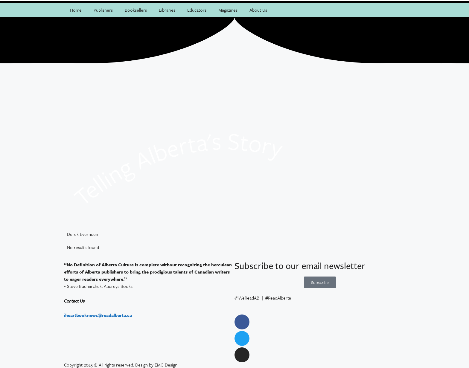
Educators (196, 10)
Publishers (103, 10)
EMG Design (166, 364)
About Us (258, 10)
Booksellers (136, 10)
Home (76, 10)
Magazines (227, 10)
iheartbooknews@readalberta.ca (98, 315)
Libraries (167, 10)
